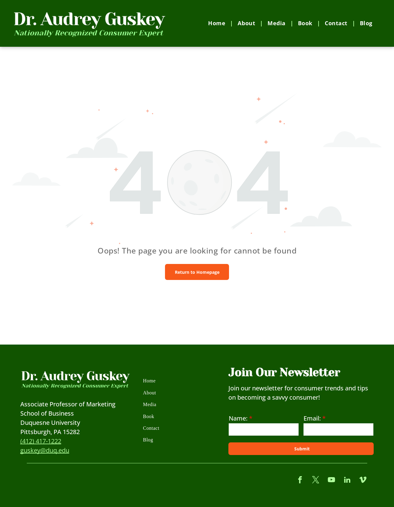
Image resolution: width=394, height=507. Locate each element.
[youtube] (331, 480)
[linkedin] (347, 480)
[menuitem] (218, 23)
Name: (238, 418)
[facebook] (300, 480)
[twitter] (315, 480)
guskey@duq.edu (44, 450)
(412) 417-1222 (40, 441)
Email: (312, 418)
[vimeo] (362, 480)
